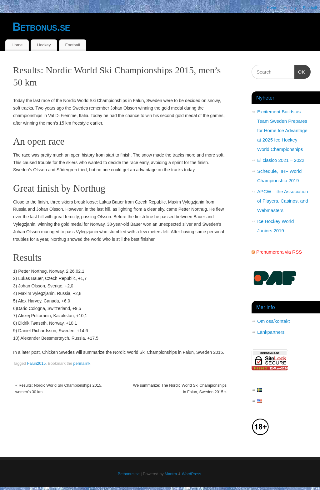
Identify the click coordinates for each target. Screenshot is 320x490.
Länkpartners (271, 332)
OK (300, 71)
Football (310, 8)
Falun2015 (36, 363)
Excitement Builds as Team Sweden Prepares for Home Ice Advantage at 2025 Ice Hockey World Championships (282, 130)
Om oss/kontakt (273, 321)
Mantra (171, 474)
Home (272, 8)
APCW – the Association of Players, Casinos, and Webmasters (282, 201)
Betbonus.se (41, 26)
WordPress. (192, 474)
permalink (82, 363)
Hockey (290, 8)
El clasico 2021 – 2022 (280, 160)
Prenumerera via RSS (279, 252)
